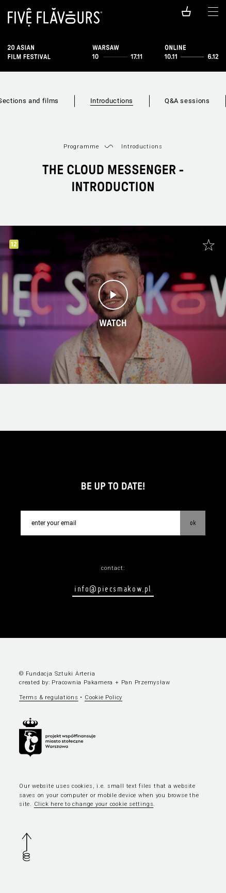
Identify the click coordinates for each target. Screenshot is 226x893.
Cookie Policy (103, 697)
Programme (81, 146)
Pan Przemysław (145, 682)
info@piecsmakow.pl (113, 588)
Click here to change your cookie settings (94, 804)
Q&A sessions (187, 101)
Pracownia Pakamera (82, 682)
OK (193, 522)
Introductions (111, 101)
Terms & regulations (48, 697)
